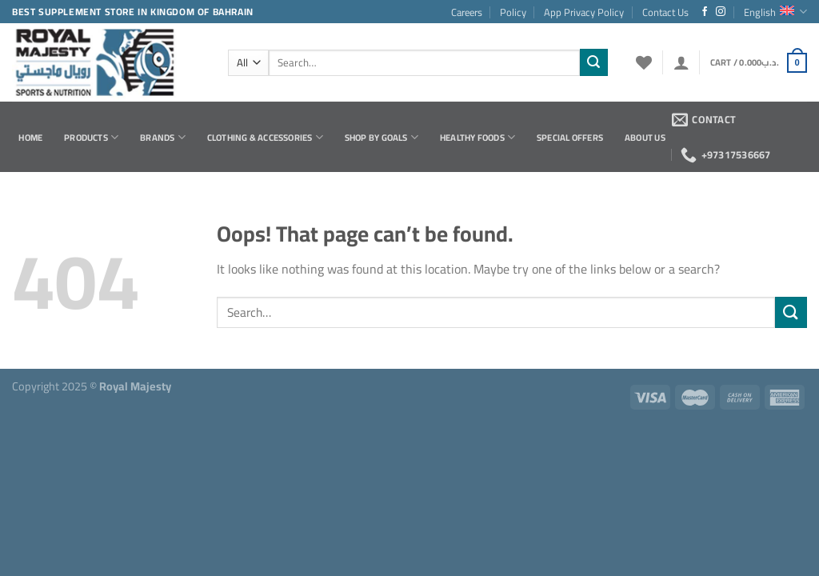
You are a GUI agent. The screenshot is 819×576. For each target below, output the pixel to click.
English (775, 12)
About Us (645, 137)
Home (30, 137)
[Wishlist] (644, 62)
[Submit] (593, 62)
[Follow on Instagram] (720, 12)
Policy (513, 12)
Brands (163, 137)
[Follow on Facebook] (704, 12)
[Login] (681, 62)
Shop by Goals (381, 137)
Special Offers (570, 137)
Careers (466, 12)
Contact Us (665, 12)
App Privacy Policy (584, 12)
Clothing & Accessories (265, 137)
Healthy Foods (477, 137)
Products (91, 137)
